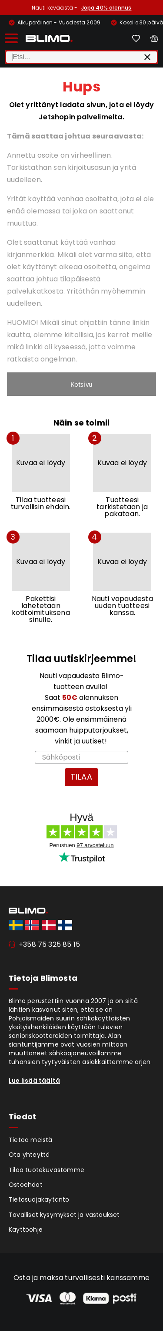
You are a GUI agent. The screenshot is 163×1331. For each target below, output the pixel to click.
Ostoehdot (26, 1184)
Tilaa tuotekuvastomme (46, 1169)
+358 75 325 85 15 (49, 944)
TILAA (81, 776)
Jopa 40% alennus (106, 7)
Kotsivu (81, 384)
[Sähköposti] (81, 757)
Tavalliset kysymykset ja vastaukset (64, 1214)
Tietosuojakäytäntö (39, 1199)
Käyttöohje (26, 1229)
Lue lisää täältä (34, 1080)
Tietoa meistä (31, 1139)
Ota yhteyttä (29, 1154)
